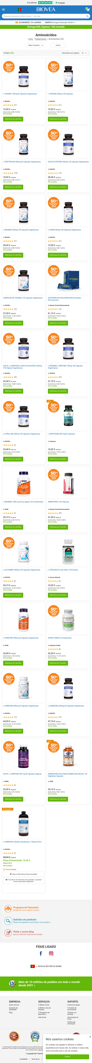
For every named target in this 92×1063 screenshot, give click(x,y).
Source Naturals (55, 577)
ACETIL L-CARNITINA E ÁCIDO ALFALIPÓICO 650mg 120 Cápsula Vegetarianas (22, 367)
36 (84, 53)
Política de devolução (71, 1023)
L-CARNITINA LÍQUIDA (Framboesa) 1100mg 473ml (22, 842)
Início (30, 39)
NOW (6, 509)
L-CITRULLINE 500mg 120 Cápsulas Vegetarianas (21, 434)
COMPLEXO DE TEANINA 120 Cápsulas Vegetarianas (23, 298)
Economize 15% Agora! (28, 22)
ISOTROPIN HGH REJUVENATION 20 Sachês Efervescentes (64, 299)
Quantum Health (55, 645)
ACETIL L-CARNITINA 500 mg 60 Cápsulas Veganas (22, 774)
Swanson (53, 441)
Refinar (58, 45)
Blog (10, 1013)
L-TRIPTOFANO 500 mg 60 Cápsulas (61, 434)
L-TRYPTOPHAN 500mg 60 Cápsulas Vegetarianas (22, 162)
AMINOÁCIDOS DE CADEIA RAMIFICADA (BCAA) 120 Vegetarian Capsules (67, 775)
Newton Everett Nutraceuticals (59, 305)
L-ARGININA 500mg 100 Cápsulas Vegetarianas (21, 230)
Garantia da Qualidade (13, 1009)
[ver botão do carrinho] (88, 10)
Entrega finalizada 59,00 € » (60, 22)
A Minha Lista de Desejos (44, 1009)
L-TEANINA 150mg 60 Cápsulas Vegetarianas (20, 94)
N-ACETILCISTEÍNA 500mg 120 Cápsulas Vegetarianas (68, 162)
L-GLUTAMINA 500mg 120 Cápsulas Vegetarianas (21, 570)
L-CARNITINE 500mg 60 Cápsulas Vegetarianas (20, 638)
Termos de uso (36, 1059)
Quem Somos (14, 1005)
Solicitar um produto (71, 1013)
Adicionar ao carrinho (13, 119)
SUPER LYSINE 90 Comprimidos (60, 638)
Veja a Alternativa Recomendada (23, 874)
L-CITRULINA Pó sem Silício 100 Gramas (63, 570)
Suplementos (41, 39)
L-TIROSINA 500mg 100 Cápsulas (60, 94)
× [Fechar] (90, 1036)
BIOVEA (7, 101)
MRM (7, 781)
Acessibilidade (24, 1059)
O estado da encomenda (71, 1009)
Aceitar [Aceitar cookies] (67, 1057)
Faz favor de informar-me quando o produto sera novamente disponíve (24, 880)
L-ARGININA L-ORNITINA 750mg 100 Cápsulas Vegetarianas (65, 367)
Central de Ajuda (73, 1005)
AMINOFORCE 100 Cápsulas (58, 502)
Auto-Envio (42, 1017)
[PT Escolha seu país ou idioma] (20, 10)
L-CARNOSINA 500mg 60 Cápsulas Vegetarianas (66, 706)
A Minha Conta (43, 1005)
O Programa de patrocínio (43, 1013)
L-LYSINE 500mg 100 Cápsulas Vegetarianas (64, 230)
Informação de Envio (72, 1018)
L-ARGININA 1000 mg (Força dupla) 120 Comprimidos (23, 502)
